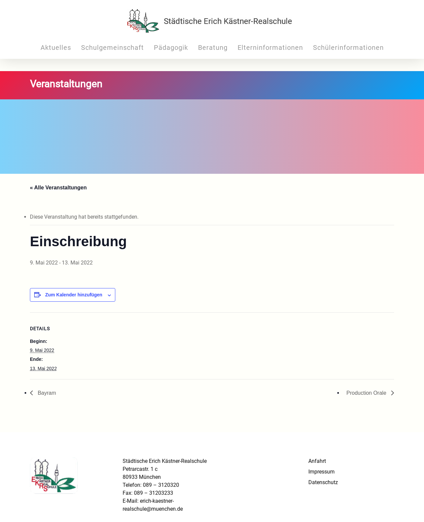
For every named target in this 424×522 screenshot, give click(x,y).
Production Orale (367, 393)
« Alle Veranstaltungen (58, 187)
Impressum (321, 472)
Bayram (46, 393)
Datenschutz (323, 482)
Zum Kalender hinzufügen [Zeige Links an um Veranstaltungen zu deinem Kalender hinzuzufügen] (73, 294)
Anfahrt (317, 461)
